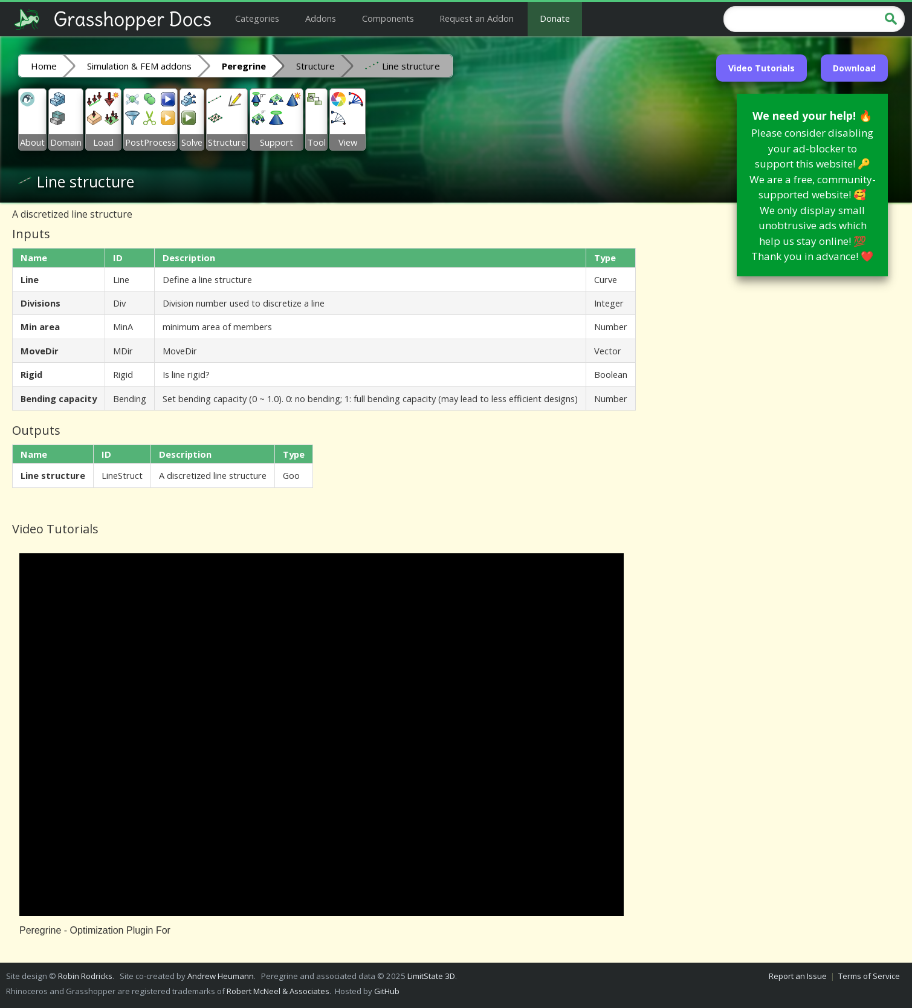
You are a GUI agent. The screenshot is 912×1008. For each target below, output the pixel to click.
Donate (555, 18)
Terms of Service (869, 976)
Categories (257, 18)
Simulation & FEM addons (139, 66)
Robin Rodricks (85, 976)
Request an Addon (476, 18)
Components (388, 18)
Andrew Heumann (220, 976)
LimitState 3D (431, 976)
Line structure (402, 65)
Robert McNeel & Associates (278, 991)
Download (854, 68)
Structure (315, 66)
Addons (320, 18)
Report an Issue (798, 976)
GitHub (386, 991)
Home (44, 66)
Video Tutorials (761, 68)
